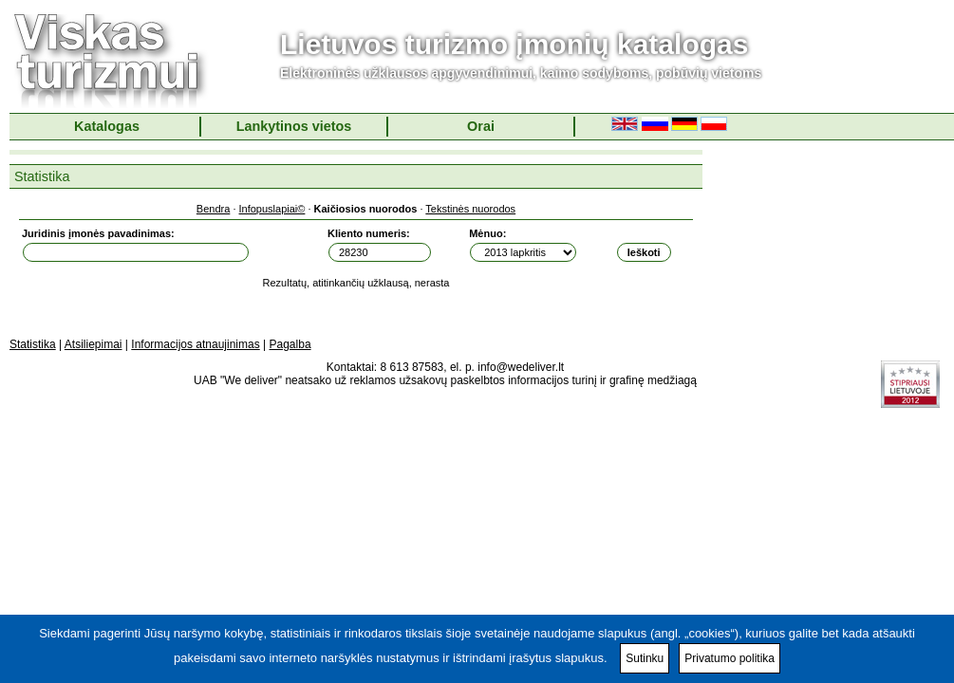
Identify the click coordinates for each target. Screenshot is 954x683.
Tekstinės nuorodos (470, 208)
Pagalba (290, 344)
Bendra (213, 208)
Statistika (32, 344)
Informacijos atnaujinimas (195, 344)
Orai (481, 126)
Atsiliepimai (93, 344)
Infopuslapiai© (272, 208)
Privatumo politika (729, 658)
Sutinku (645, 658)
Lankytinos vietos (294, 126)
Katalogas (107, 126)
